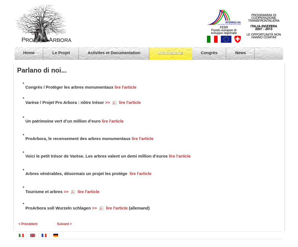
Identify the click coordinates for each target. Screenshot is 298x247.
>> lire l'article (123, 102)
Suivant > (64, 224)
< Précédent (28, 224)
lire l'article (125, 87)
